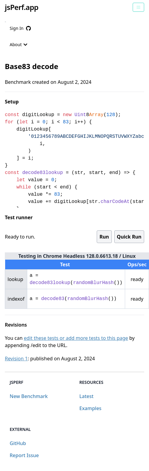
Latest (86, 396)
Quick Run (129, 236)
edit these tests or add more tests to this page (76, 338)
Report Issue (24, 455)
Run (104, 236)
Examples (90, 408)
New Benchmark (29, 396)
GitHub (18, 443)
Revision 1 (16, 358)
